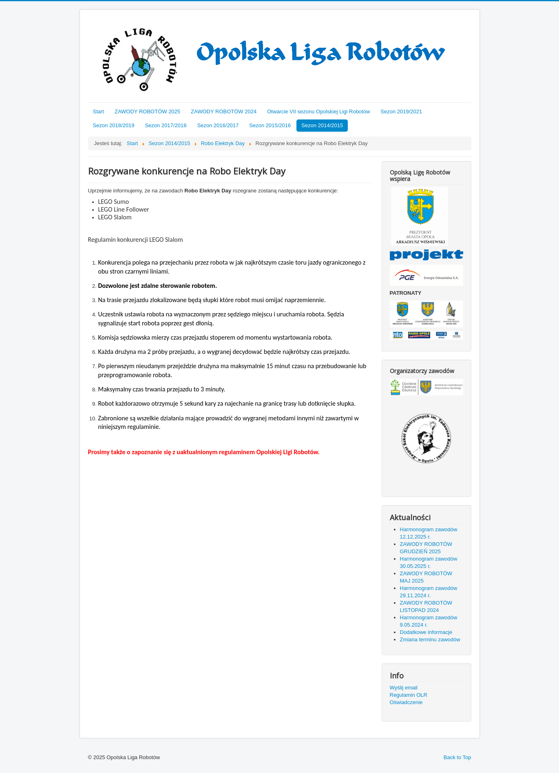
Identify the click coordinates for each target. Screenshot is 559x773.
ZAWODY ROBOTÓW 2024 (223, 111)
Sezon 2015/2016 (270, 125)
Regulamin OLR (409, 695)
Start (98, 111)
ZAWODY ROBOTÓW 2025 (147, 111)
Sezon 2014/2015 (322, 125)
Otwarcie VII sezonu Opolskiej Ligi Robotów (318, 111)
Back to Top (457, 757)
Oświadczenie (406, 702)
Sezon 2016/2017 (218, 125)
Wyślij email (404, 688)
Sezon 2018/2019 (114, 125)
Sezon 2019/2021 (401, 111)
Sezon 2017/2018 (165, 125)
